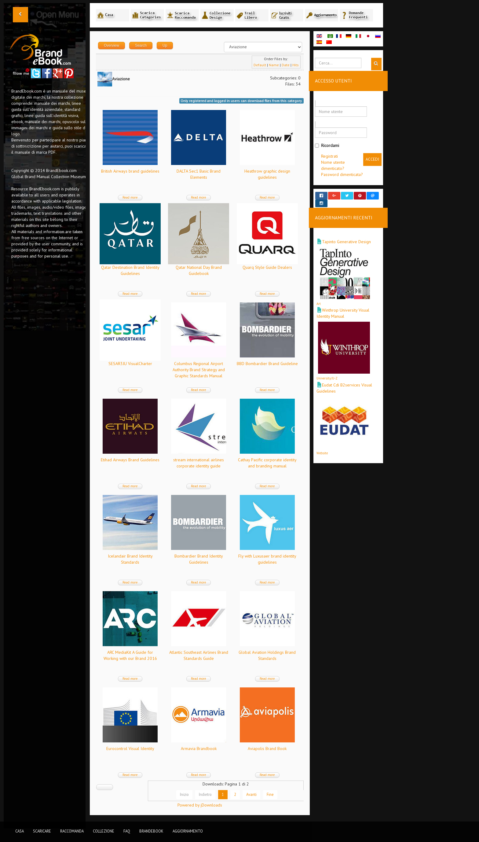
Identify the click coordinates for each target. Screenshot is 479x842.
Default (260, 65)
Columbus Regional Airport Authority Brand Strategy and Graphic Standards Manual (199, 370)
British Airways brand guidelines (130, 171)
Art (318, 298)
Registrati (329, 156)
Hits (295, 65)
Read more (130, 197)
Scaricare (42, 831)
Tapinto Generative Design (346, 236)
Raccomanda (72, 831)
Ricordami (327, 145)
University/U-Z (327, 373)
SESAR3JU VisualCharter (130, 363)
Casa (19, 831)
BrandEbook (151, 831)
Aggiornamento (188, 831)
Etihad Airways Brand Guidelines (130, 460)
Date (286, 65)
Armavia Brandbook (199, 748)
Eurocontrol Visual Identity (130, 748)
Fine (270, 794)
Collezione (103, 831)
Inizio (184, 794)
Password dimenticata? (342, 174)
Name (274, 65)
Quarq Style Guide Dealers (267, 267)
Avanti (252, 794)
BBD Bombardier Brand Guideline (267, 363)
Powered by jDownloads (199, 805)
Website (322, 447)
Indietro (205, 794)
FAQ (126, 831)
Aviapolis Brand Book (267, 748)
